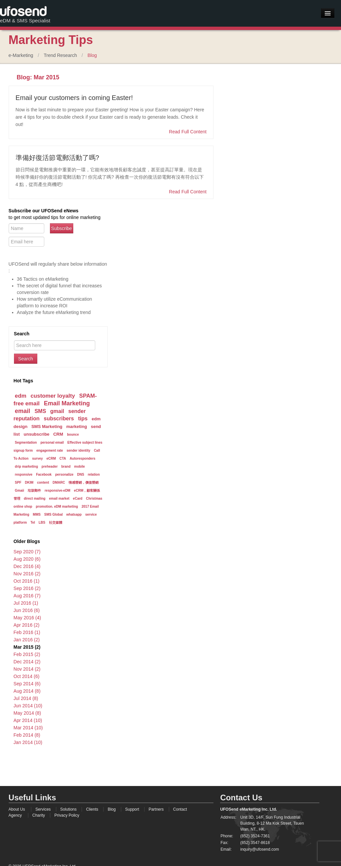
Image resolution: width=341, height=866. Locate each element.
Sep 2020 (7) (27, 551)
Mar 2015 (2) (27, 647)
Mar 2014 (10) (28, 727)
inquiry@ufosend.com (259, 849)
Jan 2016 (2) (27, 639)
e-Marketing (21, 55)
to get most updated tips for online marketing (55, 217)
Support (132, 809)
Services (43, 809)
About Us (17, 809)
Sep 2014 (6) (27, 683)
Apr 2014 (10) (28, 720)
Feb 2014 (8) (27, 735)
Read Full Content (187, 131)
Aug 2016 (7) (27, 595)
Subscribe (61, 228)
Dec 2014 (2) (27, 661)
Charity (38, 815)
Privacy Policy (66, 815)
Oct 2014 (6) (27, 676)
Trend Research (60, 55)
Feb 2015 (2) (27, 654)
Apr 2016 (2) (27, 625)
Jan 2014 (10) (28, 742)
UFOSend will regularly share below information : (58, 267)
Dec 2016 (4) (27, 566)
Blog (92, 55)
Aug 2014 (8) (27, 691)
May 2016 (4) (27, 617)
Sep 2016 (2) (27, 588)
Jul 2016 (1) (26, 603)
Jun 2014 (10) (28, 705)
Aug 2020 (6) (27, 559)
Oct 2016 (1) (27, 581)
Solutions (68, 809)
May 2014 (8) (27, 713)
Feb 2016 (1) (27, 632)
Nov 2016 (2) (27, 573)
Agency (15, 815)
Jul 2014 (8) (26, 698)
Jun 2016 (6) (27, 610)
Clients (92, 809)
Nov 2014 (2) (27, 669)
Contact (180, 809)
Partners (156, 809)
